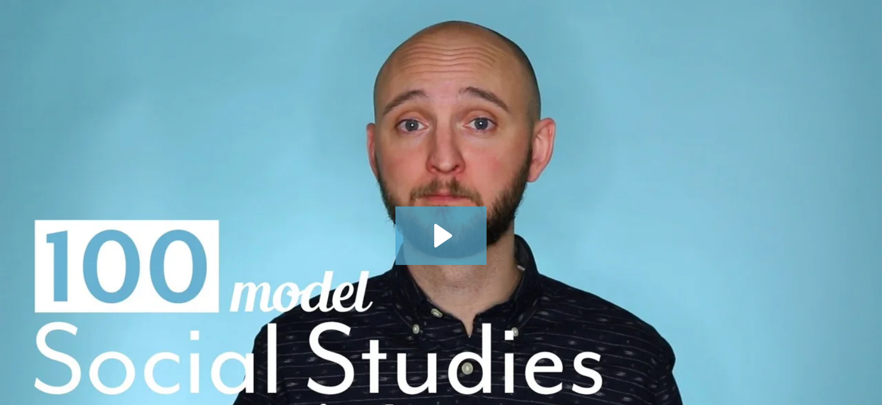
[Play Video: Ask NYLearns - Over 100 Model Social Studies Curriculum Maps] (441, 235)
